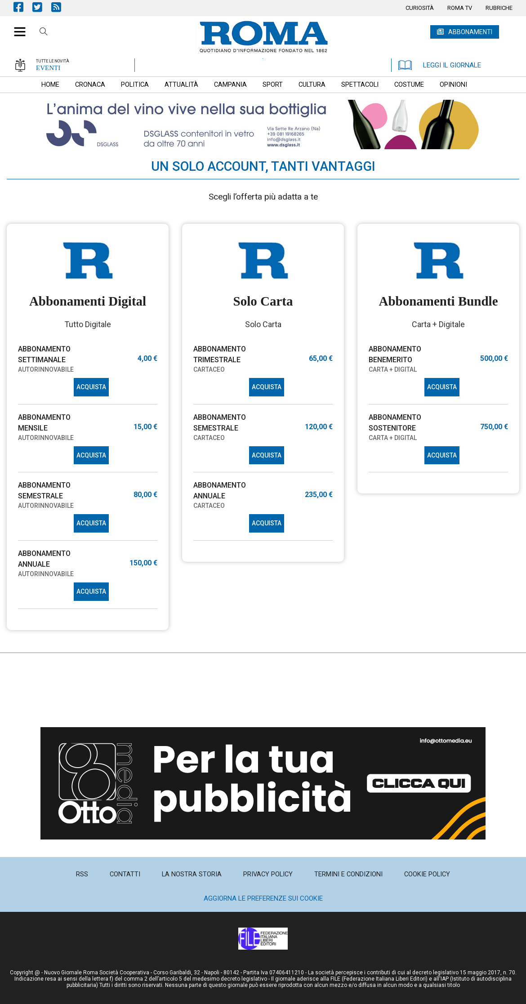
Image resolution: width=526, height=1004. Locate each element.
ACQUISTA (91, 387)
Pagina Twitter (41, 7)
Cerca (44, 33)
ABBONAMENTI (470, 32)
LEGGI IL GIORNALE (439, 65)
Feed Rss (60, 7)
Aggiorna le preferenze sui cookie (263, 898)
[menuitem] (420, 8)
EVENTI (48, 67)
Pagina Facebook (22, 7)
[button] (16, 27)
